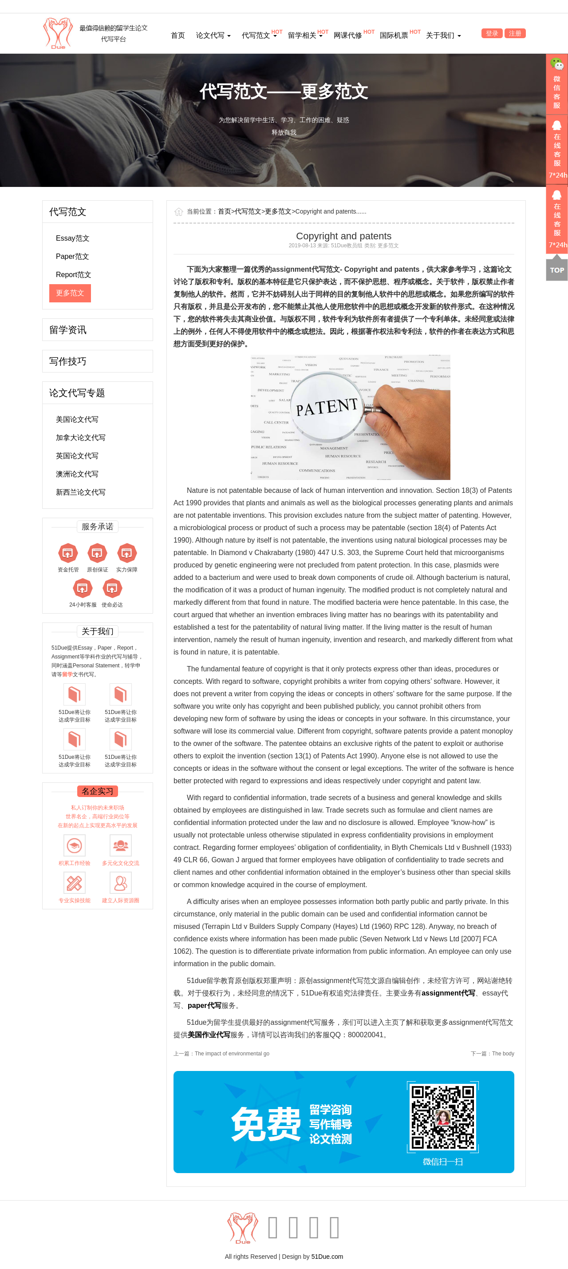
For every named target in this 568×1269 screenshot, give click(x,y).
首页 (178, 35)
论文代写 (213, 35)
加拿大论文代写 (81, 437)
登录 (492, 33)
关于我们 (443, 35)
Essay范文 (73, 238)
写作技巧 (68, 361)
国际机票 (394, 35)
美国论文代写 (77, 419)
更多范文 (70, 293)
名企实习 (98, 791)
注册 (515, 33)
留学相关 (305, 35)
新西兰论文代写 (81, 492)
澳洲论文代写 (77, 474)
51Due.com (327, 1256)
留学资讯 (68, 330)
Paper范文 (72, 256)
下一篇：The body (492, 1054)
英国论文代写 (77, 456)
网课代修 (348, 35)
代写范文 (259, 35)
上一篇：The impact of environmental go (221, 1054)
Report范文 (73, 274)
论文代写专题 (77, 393)
